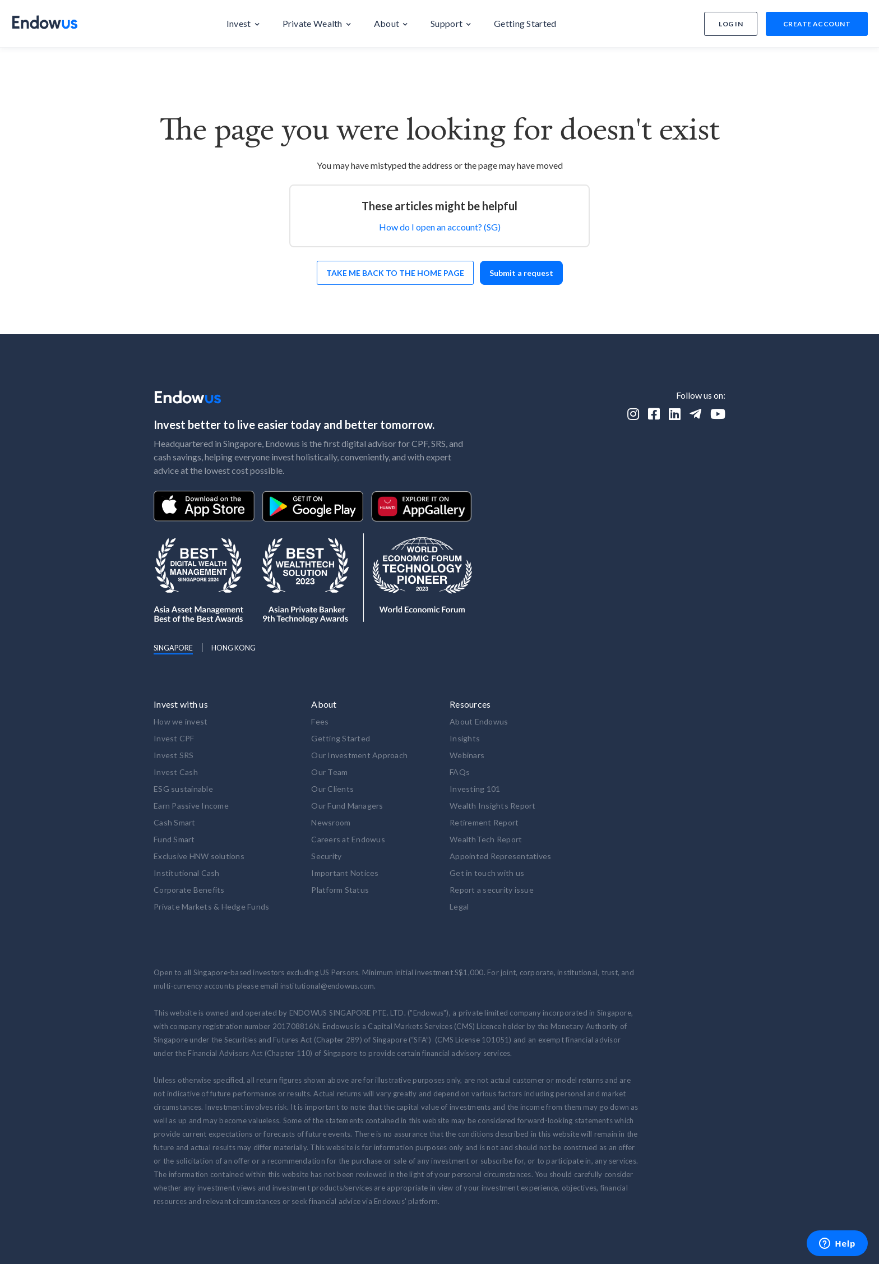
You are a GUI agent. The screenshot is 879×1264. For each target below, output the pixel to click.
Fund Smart (174, 839)
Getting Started (340, 738)
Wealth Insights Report (493, 805)
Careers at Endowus (348, 839)
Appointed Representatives (500, 856)
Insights (465, 738)
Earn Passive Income (191, 805)
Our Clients (332, 789)
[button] (243, 23)
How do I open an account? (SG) (440, 227)
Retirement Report (484, 822)
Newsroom (330, 822)
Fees (320, 721)
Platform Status (340, 889)
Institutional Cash (187, 873)
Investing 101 (475, 789)
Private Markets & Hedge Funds (211, 906)
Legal (459, 906)
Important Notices (344, 873)
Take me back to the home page (395, 273)
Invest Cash (176, 772)
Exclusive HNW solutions (199, 856)
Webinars (467, 755)
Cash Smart (175, 822)
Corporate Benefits (189, 889)
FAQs (460, 772)
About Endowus (479, 721)
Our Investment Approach (359, 755)
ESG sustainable (183, 789)
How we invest (180, 721)
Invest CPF (174, 738)
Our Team (329, 772)
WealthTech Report (486, 839)
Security (326, 856)
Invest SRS (174, 755)
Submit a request (521, 273)
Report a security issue (492, 889)
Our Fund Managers (347, 805)
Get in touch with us (487, 873)
